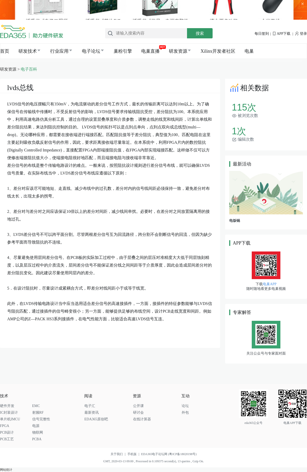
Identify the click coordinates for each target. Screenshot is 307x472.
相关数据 (249, 88)
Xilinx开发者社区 (218, 51)
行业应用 (59, 51)
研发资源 (178, 51)
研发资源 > (10, 69)
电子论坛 (91, 51)
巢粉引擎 (123, 51)
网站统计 (6, 469)
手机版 (134, 454)
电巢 (249, 51)
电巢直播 (150, 51)
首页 (4, 51)
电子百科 (29, 69)
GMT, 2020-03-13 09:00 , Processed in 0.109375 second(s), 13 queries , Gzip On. (153, 461)
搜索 (200, 33)
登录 (301, 34)
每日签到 (262, 34)
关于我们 (119, 454)
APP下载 (281, 34)
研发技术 (27, 51)
